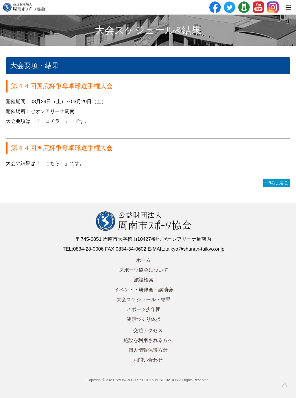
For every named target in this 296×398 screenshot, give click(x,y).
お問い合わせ (148, 360)
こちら (52, 163)
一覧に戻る (276, 183)
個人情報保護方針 (148, 350)
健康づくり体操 (143, 319)
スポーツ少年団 (143, 309)
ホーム (143, 260)
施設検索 (143, 280)
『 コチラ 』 (52, 121)
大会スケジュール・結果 (143, 299)
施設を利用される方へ (148, 340)
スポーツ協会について (143, 270)
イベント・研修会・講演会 (143, 290)
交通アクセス (148, 330)
